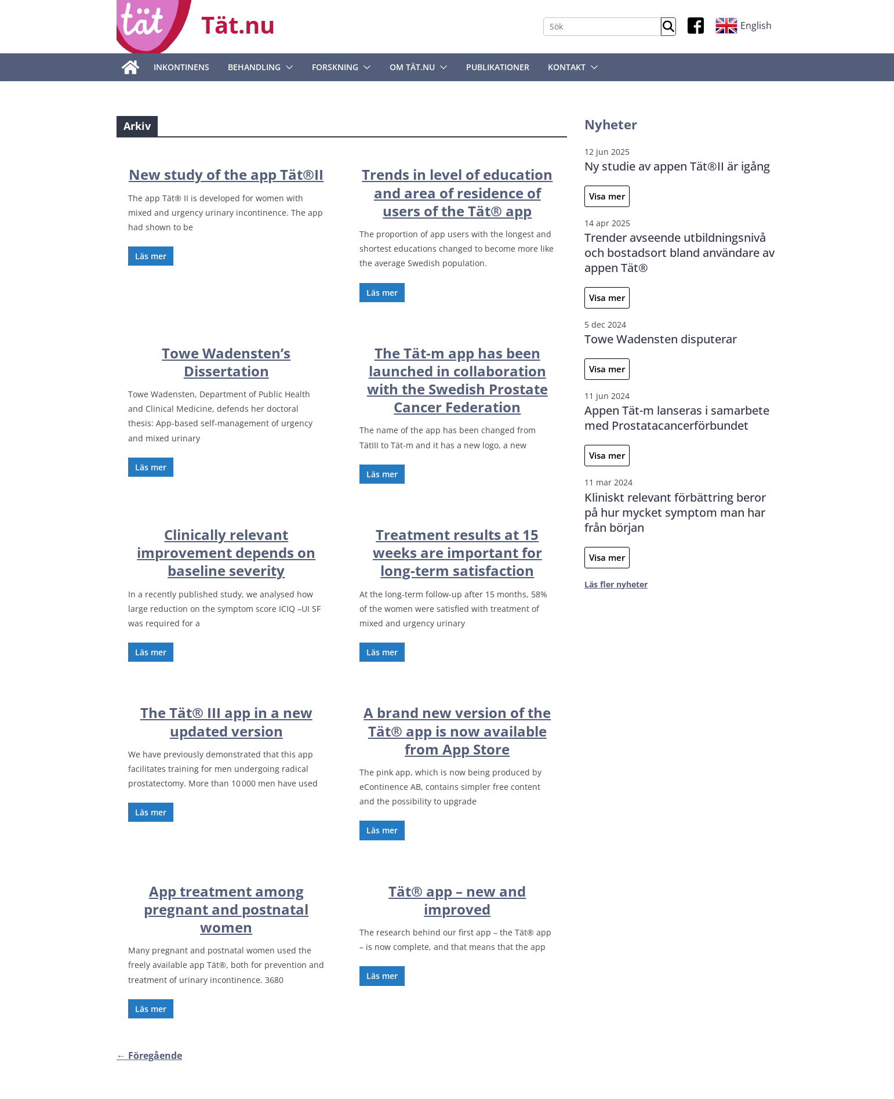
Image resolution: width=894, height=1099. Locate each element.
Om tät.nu (412, 66)
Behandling (254, 66)
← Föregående (149, 1055)
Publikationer (497, 66)
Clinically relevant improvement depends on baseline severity (226, 552)
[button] (287, 67)
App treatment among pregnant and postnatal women (226, 909)
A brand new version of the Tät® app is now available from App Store (457, 730)
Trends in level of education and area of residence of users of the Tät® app (457, 192)
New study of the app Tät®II (226, 174)
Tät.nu (238, 25)
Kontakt (567, 66)
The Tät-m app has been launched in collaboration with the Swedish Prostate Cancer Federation (457, 380)
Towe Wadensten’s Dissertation (226, 361)
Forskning (335, 66)
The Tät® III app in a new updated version (226, 721)
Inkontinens (181, 66)
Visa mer (607, 196)
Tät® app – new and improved (457, 900)
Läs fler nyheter (616, 584)
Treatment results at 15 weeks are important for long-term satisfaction (457, 552)
